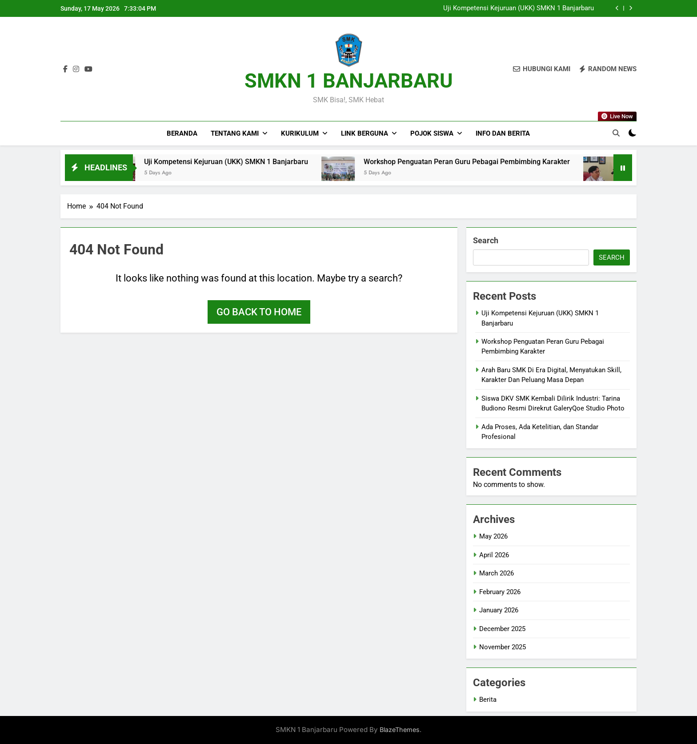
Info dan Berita (503, 133)
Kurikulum (300, 133)
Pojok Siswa (431, 133)
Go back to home (258, 312)
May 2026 (493, 536)
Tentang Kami (235, 133)
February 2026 (500, 592)
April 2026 (494, 555)
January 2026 (498, 610)
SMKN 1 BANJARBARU (348, 80)
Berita (488, 700)
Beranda (182, 133)
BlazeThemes (400, 729)
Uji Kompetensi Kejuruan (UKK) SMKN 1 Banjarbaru (518, 8)
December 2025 (502, 629)
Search (485, 240)
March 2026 (496, 573)
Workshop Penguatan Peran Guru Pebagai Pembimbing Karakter (487, 161)
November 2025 (502, 647)
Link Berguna (364, 133)
